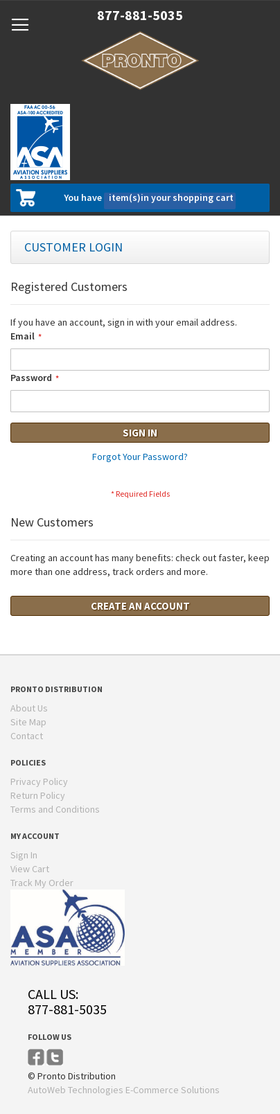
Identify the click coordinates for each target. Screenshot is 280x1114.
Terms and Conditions (55, 809)
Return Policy (37, 795)
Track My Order (41, 882)
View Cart (29, 869)
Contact (26, 736)
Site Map (28, 722)
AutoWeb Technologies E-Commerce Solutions (124, 1090)
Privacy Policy (39, 781)
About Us (29, 708)
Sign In (23, 855)
